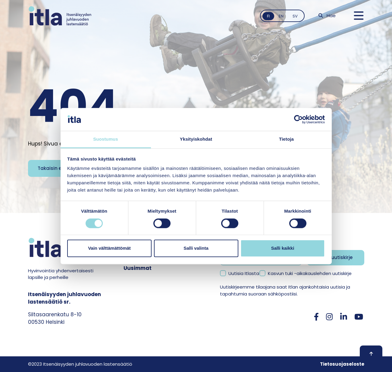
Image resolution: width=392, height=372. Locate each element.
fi (268, 16)
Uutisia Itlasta (243, 273)
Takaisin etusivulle (59, 168)
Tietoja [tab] (286, 139)
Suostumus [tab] (105, 139)
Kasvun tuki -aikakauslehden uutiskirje (310, 273)
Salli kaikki (282, 248)
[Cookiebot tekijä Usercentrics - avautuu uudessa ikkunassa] (298, 119)
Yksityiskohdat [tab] (196, 139)
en (281, 16)
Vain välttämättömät (109, 248)
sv (295, 16)
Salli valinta (196, 248)
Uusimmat (138, 268)
